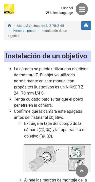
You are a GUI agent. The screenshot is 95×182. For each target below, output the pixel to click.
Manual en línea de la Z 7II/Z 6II (40, 26)
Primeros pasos (24, 31)
